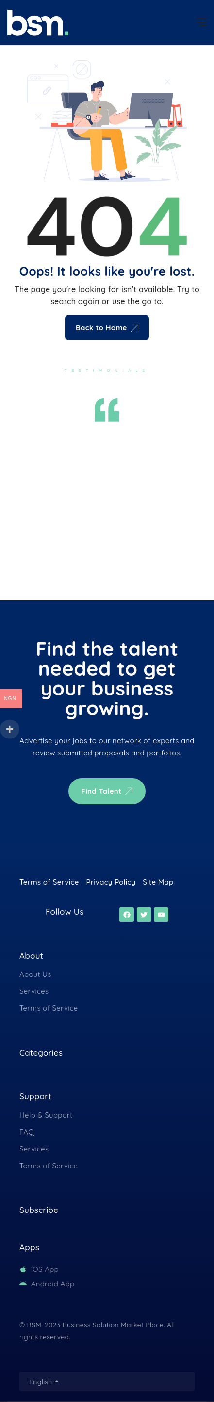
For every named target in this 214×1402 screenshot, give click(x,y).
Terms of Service (48, 1008)
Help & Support (45, 1115)
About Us (35, 974)
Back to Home (107, 328)
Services (34, 991)
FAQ (26, 1131)
